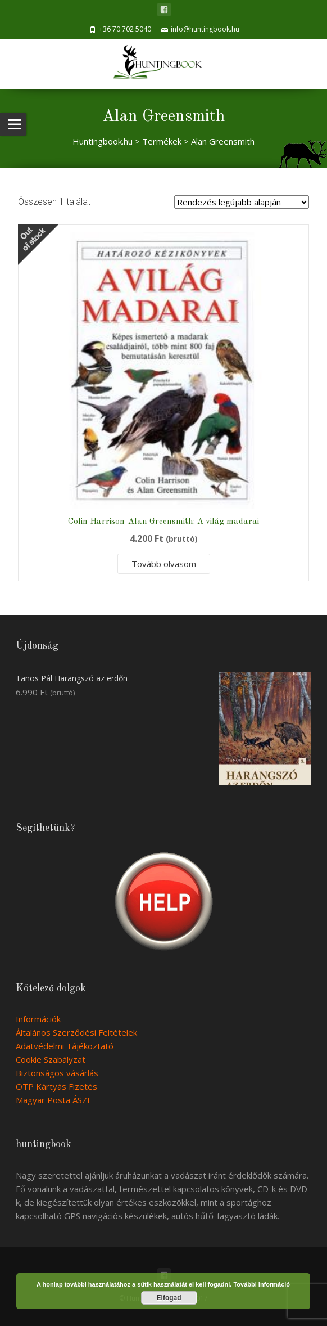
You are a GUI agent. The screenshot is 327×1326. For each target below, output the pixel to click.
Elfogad (169, 1298)
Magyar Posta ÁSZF (54, 1099)
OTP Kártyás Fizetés (56, 1086)
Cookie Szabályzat (50, 1059)
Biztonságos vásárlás (57, 1072)
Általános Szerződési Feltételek (76, 1032)
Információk (38, 1018)
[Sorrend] (241, 202)
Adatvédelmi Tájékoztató (64, 1045)
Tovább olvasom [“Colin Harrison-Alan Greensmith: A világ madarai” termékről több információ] (163, 563)
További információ (261, 1284)
